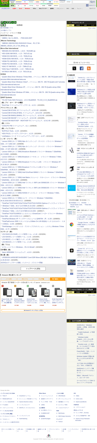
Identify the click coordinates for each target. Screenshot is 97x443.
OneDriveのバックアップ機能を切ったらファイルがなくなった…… (86, 370)
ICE (75, 393)
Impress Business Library (26, 402)
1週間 (85, 25)
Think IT (4, 396)
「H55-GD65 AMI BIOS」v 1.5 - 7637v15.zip (16, 53)
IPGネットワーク (78, 410)
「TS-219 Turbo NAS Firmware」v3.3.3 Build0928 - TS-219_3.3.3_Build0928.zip (28, 100)
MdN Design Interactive (64, 416)
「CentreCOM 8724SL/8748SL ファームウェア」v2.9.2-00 (21, 113)
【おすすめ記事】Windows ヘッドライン (83, 321)
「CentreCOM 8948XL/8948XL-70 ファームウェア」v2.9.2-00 (22, 115)
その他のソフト (6, 30)
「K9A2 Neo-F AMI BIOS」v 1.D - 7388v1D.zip (17, 69)
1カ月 (92, 25)
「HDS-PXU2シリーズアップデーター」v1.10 (16, 133)
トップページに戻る (33, 268)
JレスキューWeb (62, 404)
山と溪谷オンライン (46, 410)
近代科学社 (42, 416)
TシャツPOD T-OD (46, 402)
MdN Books (61, 413)
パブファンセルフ (80, 407)
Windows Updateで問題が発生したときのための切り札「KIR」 (85, 358)
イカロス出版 (60, 393)
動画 (73, 8)
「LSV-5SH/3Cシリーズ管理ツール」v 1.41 (15, 237)
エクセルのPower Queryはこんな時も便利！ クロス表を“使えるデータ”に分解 (86, 217)
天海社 (77, 396)
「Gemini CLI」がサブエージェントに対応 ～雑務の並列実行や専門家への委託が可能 (86, 79)
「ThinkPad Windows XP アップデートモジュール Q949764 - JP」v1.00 (26, 219)
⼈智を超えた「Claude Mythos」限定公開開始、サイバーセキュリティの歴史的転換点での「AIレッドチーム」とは (86, 267)
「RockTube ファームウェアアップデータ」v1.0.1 (18, 105)
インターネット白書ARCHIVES (10, 422)
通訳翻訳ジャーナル (63, 402)
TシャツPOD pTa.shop (82, 412)
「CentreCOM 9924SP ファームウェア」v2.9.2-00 (18, 118)
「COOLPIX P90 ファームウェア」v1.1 (14, 126)
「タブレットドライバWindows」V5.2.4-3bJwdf (17, 247)
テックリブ (59, 419)
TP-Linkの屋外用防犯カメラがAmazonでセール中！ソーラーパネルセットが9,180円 (85, 174)
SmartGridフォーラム (25, 396)
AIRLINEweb (61, 396)
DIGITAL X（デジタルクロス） (27, 407)
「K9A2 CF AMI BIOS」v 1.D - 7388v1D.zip (15, 66)
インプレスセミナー (24, 404)
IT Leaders (5, 404)
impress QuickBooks (81, 402)
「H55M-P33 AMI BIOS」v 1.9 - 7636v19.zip (16, 64)
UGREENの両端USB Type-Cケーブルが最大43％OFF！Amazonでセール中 (86, 155)
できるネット (6, 419)
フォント (79, 8)
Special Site (75, 54)
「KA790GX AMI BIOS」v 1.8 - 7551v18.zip (15, 71)
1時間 (70, 25)
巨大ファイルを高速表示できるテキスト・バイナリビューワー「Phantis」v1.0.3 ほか (86, 238)
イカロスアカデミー (63, 407)
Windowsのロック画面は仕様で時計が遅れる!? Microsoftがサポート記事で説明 (86, 91)
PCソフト (25, 279)
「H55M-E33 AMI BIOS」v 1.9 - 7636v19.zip (16, 56)
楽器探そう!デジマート (47, 399)
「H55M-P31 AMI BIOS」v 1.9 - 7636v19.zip (16, 61)
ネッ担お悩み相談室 (7, 410)
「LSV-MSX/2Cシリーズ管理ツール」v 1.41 (16, 242)
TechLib (60, 421)
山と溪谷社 (42, 407)
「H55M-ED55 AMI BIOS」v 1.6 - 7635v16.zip (16, 59)
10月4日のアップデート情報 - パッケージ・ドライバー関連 (21, 262)
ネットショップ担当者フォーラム (28, 399)
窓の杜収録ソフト (6, 28)
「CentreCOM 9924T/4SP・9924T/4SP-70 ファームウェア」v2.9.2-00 (25, 120)
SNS (67, 8)
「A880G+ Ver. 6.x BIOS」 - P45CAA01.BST (16, 38)
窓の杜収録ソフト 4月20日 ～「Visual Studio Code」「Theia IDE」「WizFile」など (80, 204)
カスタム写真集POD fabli (83, 415)
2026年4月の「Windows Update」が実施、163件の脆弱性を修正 (86, 327)
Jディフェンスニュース (64, 399)
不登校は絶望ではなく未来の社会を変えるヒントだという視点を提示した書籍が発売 (86, 275)
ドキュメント (60, 8)
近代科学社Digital (45, 418)
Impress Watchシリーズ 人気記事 (82, 289)
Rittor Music (42, 393)
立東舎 (43, 404)
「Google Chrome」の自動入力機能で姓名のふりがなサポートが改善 (86, 224)
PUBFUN (76, 404)
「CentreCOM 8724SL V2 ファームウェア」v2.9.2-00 (19, 110)
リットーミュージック (47, 396)
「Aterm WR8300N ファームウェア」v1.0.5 (15, 252)
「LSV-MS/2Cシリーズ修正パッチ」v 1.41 (15, 239)
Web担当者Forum (7, 399)
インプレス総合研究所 (8, 402)
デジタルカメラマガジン (9, 416)
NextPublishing (23, 418)
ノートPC (9, 279)
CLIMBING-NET (45, 413)
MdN (57, 410)
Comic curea (79, 399)
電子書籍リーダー (57, 279)
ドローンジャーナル (7, 407)
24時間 (78, 25)
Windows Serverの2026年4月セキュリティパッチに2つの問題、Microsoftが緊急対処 (86, 188)
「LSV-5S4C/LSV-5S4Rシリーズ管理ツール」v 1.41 (18, 234)
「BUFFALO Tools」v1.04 (9, 131)
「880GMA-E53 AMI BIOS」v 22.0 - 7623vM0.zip (17, 51)
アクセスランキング (78, 22)
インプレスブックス (24, 415)
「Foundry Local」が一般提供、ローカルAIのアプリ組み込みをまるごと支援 (86, 346)
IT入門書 (41, 279)
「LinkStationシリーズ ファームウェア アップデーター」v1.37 (22, 136)
